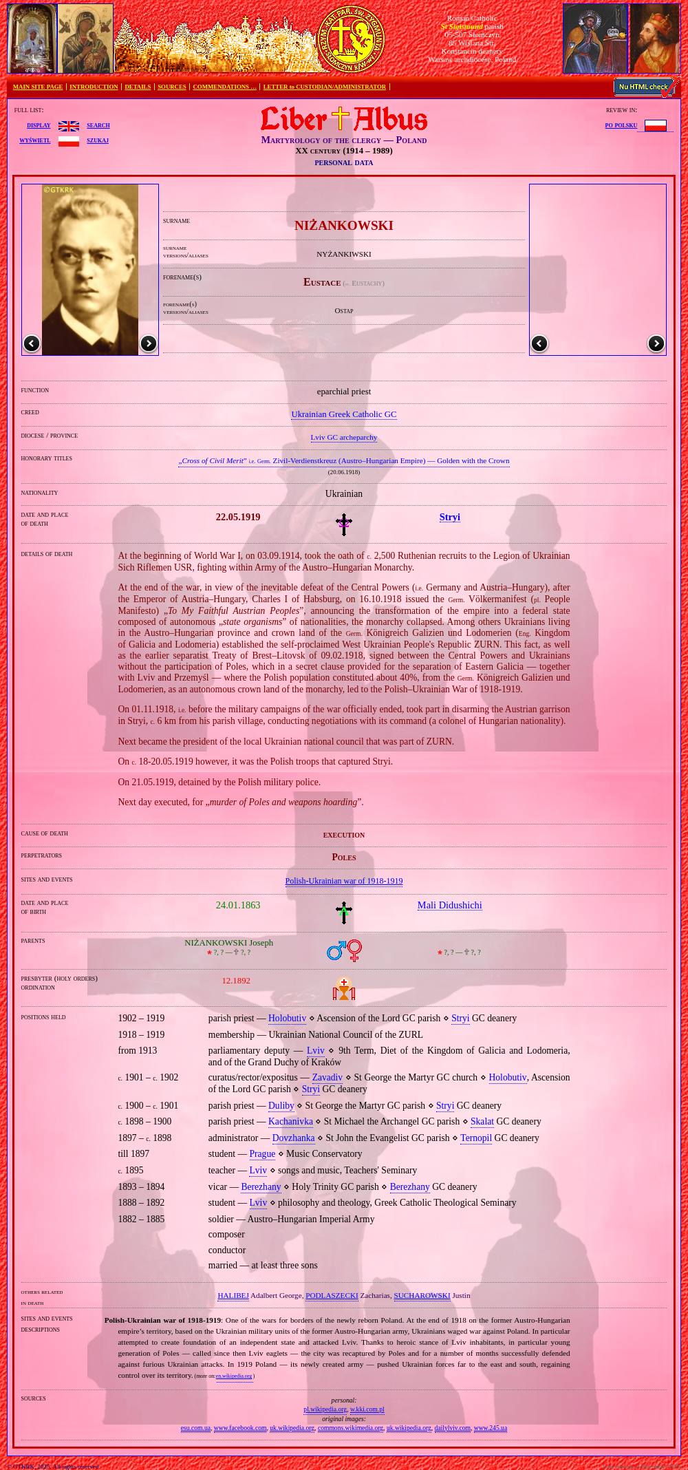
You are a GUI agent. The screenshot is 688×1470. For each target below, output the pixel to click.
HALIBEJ (232, 1295)
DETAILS (138, 86)
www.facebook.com (240, 1427)
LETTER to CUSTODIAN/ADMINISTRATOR (325, 86)
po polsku (621, 124)
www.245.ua (490, 1427)
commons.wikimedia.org (350, 1427)
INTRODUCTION (93, 86)
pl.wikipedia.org (325, 1409)
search (98, 124)
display (38, 124)
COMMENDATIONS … (225, 86)
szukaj (98, 140)
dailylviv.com (453, 1427)
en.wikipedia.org (234, 1376)
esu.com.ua (196, 1427)
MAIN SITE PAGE (38, 86)
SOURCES (172, 86)
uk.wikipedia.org (292, 1427)
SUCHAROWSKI (422, 1295)
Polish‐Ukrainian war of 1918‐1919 (344, 881)
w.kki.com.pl (367, 1409)
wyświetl (34, 140)
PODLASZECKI (331, 1295)
